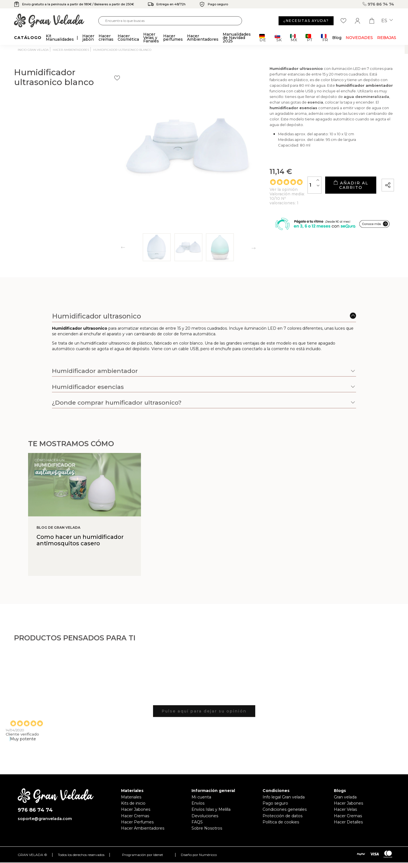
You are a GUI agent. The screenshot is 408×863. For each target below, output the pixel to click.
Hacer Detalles (348, 822)
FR (324, 38)
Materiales (131, 797)
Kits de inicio (133, 803)
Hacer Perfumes (137, 822)
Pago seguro (275, 803)
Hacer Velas (345, 809)
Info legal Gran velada (284, 797)
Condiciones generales (285, 809)
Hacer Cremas (135, 815)
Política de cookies (281, 822)
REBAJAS (386, 37)
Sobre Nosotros (207, 828)
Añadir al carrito (334, 187)
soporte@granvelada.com (45, 818)
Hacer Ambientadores (142, 828)
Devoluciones (205, 815)
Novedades (359, 37)
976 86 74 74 (378, 4)
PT (309, 38)
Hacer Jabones (135, 809)
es (387, 20)
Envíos (198, 803)
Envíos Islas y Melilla (211, 809)
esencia (299, 112)
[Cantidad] (281, 186)
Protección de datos (282, 815)
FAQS (197, 822)
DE (262, 38)
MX (293, 38)
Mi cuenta (201, 797)
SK (278, 38)
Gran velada (345, 797)
